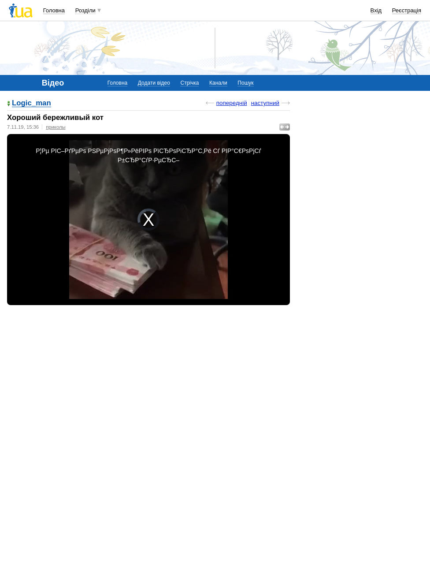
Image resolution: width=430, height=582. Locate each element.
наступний (265, 103)
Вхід (376, 10)
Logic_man (31, 103)
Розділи (85, 10)
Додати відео (154, 83)
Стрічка (189, 83)
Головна (54, 10)
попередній (231, 103)
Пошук (245, 83)
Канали (218, 83)
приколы (55, 127)
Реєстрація (406, 10)
